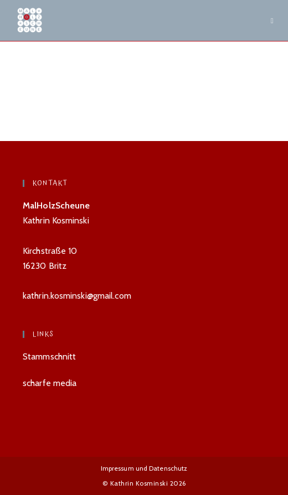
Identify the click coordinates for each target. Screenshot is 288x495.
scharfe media (49, 383)
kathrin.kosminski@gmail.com (77, 295)
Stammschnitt (49, 356)
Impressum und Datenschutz (144, 468)
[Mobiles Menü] (272, 20)
